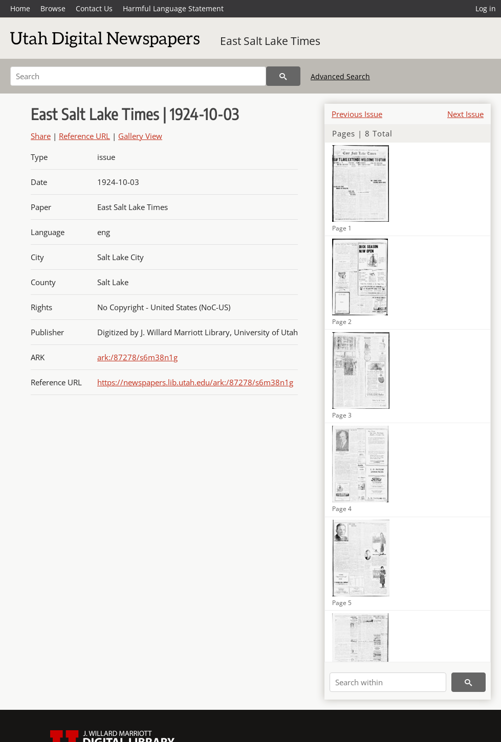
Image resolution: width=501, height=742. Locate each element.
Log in (485, 8)
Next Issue (465, 114)
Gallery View (140, 136)
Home (20, 8)
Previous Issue (357, 114)
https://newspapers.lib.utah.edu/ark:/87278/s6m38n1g (195, 382)
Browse (53, 8)
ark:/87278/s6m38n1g (137, 357)
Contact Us (94, 8)
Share (41, 136)
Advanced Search (340, 76)
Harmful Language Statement (173, 8)
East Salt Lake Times (270, 41)
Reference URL (84, 136)
